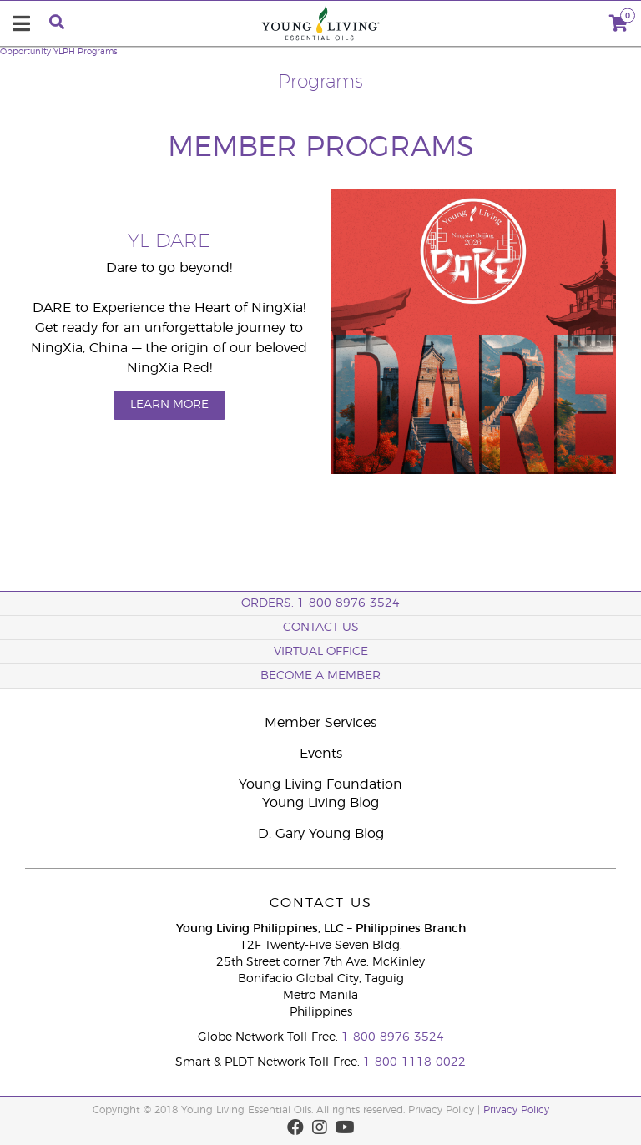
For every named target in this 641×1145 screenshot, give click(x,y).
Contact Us (321, 627)
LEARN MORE (169, 405)
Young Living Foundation (320, 784)
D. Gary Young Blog (321, 833)
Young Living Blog (320, 803)
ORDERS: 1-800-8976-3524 (320, 603)
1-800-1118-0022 (414, 1062)
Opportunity (25, 52)
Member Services (320, 722)
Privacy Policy (516, 1110)
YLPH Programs (85, 52)
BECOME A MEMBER (320, 676)
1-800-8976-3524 (392, 1037)
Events (321, 753)
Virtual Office (321, 652)
